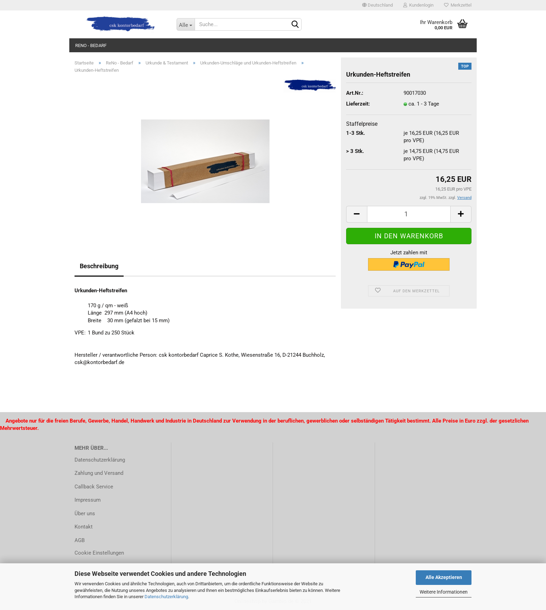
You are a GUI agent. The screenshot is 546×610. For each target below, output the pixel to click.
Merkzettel (457, 5)
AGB (80, 540)
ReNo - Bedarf (91, 45)
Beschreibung (99, 266)
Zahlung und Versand (99, 473)
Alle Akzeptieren (444, 577)
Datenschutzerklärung (166, 596)
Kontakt (84, 527)
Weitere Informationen (444, 592)
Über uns (85, 513)
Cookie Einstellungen (99, 553)
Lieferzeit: (358, 104)
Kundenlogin (418, 5)
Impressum (88, 500)
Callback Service (94, 487)
